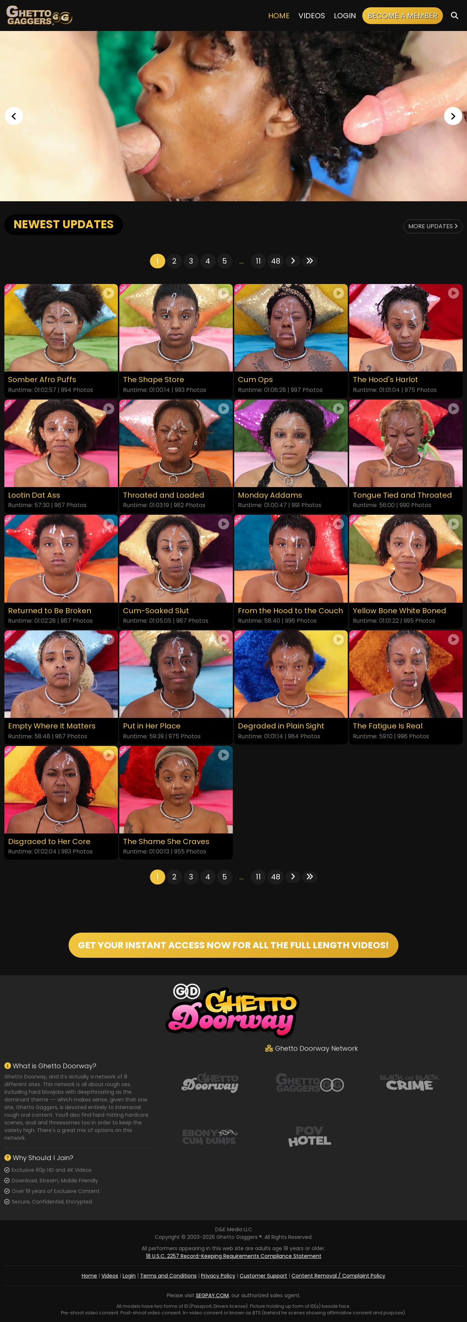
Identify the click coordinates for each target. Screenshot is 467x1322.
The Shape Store (153, 379)
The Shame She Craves (166, 841)
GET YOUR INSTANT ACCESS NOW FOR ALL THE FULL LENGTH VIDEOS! (233, 945)
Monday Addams (270, 495)
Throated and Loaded (163, 495)
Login (345, 16)
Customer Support (263, 1275)
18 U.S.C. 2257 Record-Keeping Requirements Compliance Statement (233, 1256)
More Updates (433, 226)
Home (279, 16)
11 (258, 261)
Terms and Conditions (168, 1275)
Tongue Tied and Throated (402, 495)
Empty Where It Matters (52, 726)
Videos (311, 16)
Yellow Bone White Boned (399, 610)
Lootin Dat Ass (34, 495)
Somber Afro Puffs (42, 379)
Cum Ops (255, 379)
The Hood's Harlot (385, 379)
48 (275, 261)
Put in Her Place (152, 726)
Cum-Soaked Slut (156, 610)
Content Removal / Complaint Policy (338, 1275)
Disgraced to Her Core (49, 841)
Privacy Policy (218, 1275)
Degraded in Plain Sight (281, 726)
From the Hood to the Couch (290, 610)
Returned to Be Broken (49, 610)
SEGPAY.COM (212, 1295)
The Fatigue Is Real (387, 726)
